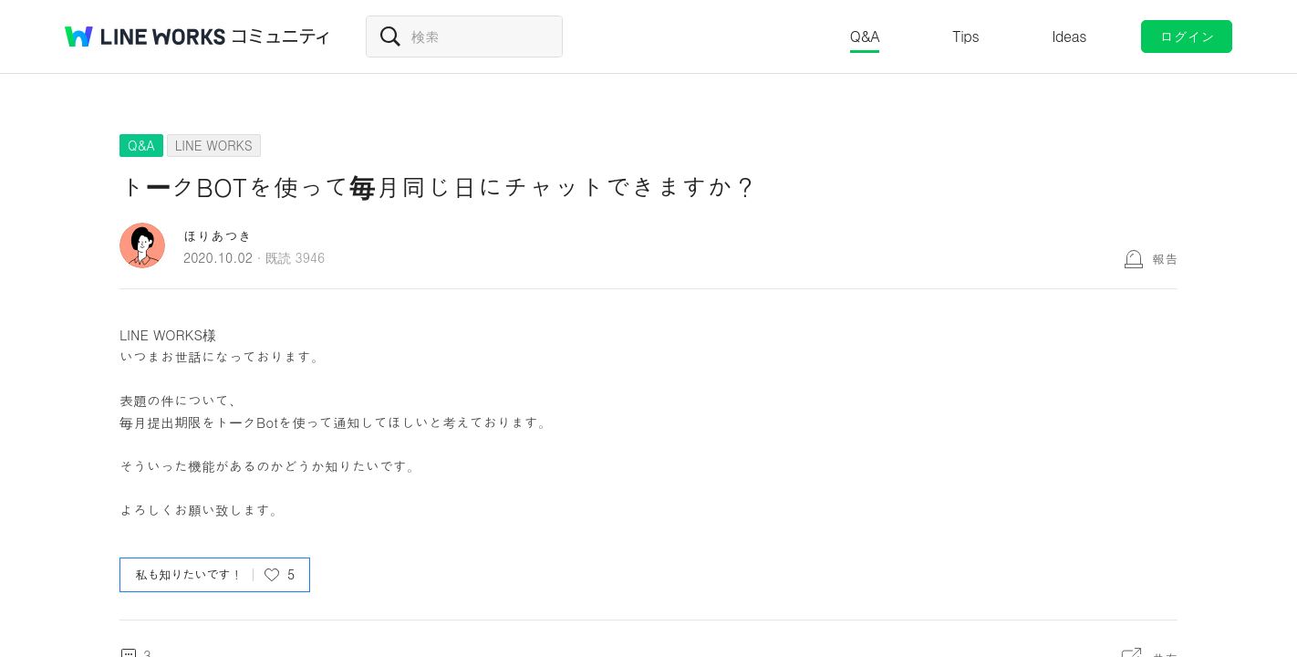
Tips (965, 36)
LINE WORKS (214, 145)
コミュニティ (281, 36)
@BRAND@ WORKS (145, 36)
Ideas (1069, 36)
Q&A (865, 36)
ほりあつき (217, 235)
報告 (1165, 258)
